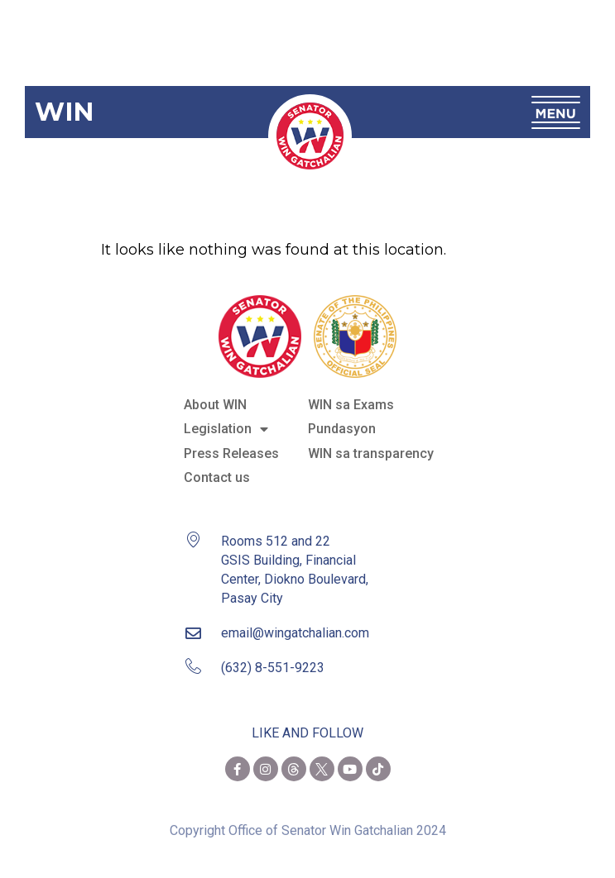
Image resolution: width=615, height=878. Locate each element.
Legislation (226, 429)
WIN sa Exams (351, 405)
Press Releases (231, 453)
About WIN (215, 405)
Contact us (217, 477)
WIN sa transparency (371, 453)
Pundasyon (342, 429)
